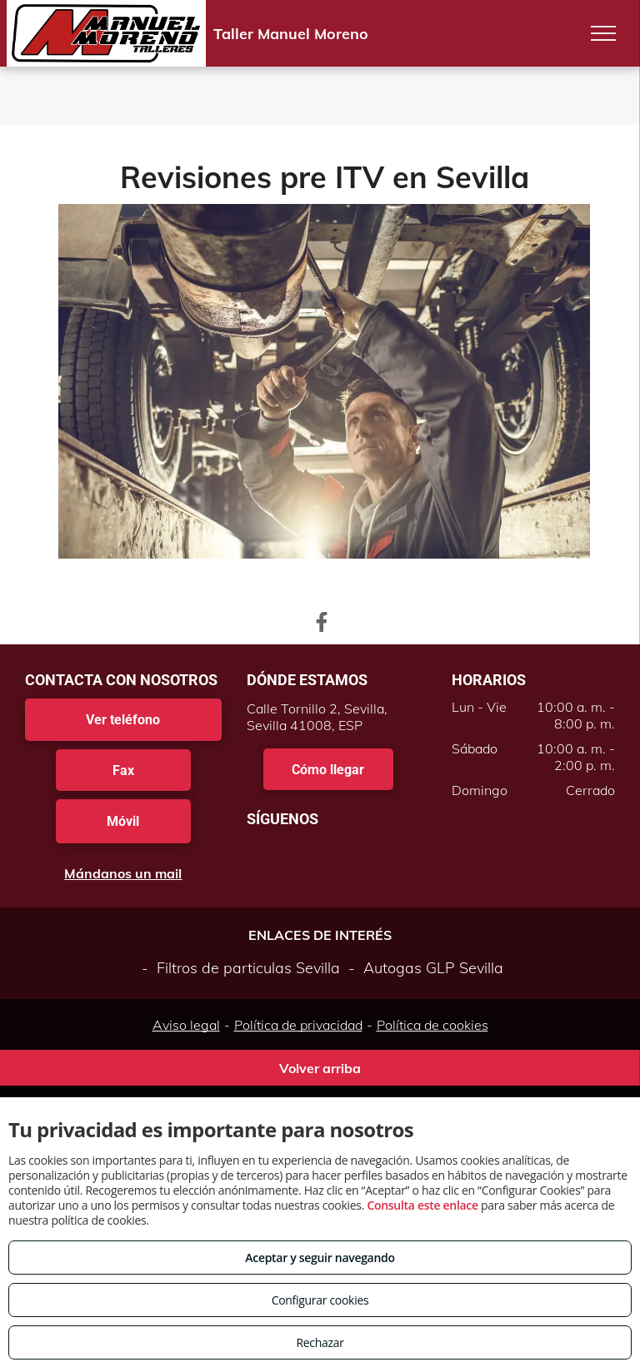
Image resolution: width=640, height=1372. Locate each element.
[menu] (603, 33)
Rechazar (319, 1342)
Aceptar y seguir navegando (319, 1257)
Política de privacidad (298, 1025)
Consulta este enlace (422, 1205)
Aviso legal (186, 1025)
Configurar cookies (320, 1300)
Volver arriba (320, 1068)
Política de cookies (432, 1025)
